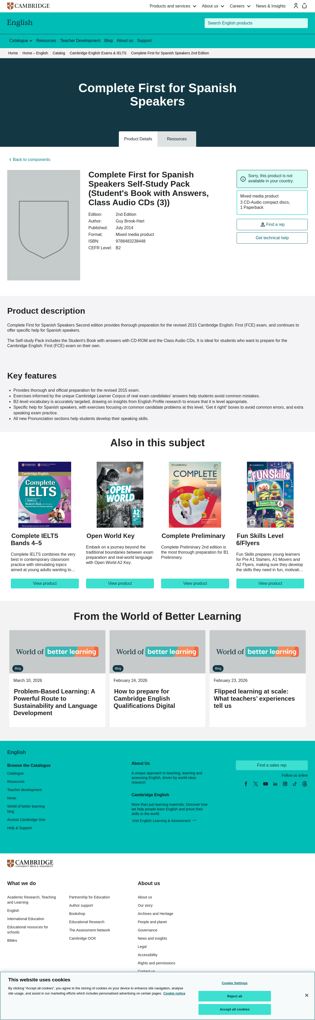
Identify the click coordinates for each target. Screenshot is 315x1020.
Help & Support (19, 828)
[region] (157, 996)
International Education (25, 919)
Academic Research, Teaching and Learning (31, 899)
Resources (46, 40)
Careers (237, 6)
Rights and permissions (156, 963)
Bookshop (77, 914)
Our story (145, 905)
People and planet (152, 922)
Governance (147, 930)
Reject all (234, 996)
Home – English (35, 53)
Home (13, 53)
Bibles (12, 940)
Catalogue (15, 773)
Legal (142, 947)
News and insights (152, 938)
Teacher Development (80, 40)
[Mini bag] (304, 5)
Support (144, 40)
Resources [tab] (177, 139)
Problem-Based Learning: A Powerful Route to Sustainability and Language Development (55, 702)
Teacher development (24, 790)
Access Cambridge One (26, 820)
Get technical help (272, 238)
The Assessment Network (89, 930)
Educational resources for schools (27, 929)
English (13, 910)
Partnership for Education (89, 897)
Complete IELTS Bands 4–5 (34, 539)
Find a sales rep (271, 765)
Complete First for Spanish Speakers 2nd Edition (170, 53)
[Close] (306, 995)
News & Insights (271, 6)
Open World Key (111, 535)
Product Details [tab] (138, 139)
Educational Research (86, 922)
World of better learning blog (26, 808)
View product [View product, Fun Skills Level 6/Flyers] (270, 583)
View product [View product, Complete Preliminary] (195, 583)
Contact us (146, 971)
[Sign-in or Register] (296, 6)
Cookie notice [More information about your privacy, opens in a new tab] (174, 993)
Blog (108, 40)
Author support (81, 905)
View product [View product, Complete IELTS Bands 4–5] (45, 583)
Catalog (59, 53)
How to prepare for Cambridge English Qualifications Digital (144, 698)
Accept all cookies (235, 1009)
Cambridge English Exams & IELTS (98, 53)
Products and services (170, 6)
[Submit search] (303, 23)
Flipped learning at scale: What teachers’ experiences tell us (254, 698)
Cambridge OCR (82, 938)
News (11, 798)
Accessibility (147, 955)
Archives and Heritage (155, 914)
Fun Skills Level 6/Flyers (260, 539)
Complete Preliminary (193, 535)
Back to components (31, 159)
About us (210, 6)
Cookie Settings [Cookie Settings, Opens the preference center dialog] (234, 983)
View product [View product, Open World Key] (120, 583)
